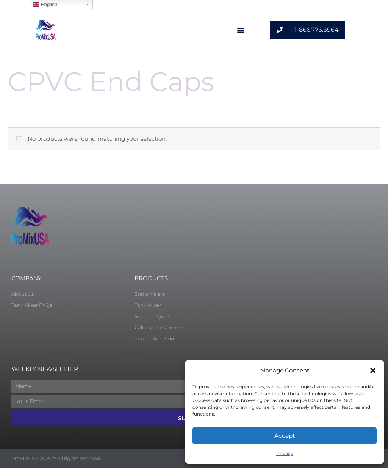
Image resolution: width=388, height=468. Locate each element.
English (45, 5)
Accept (284, 435)
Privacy (284, 453)
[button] (373, 370)
